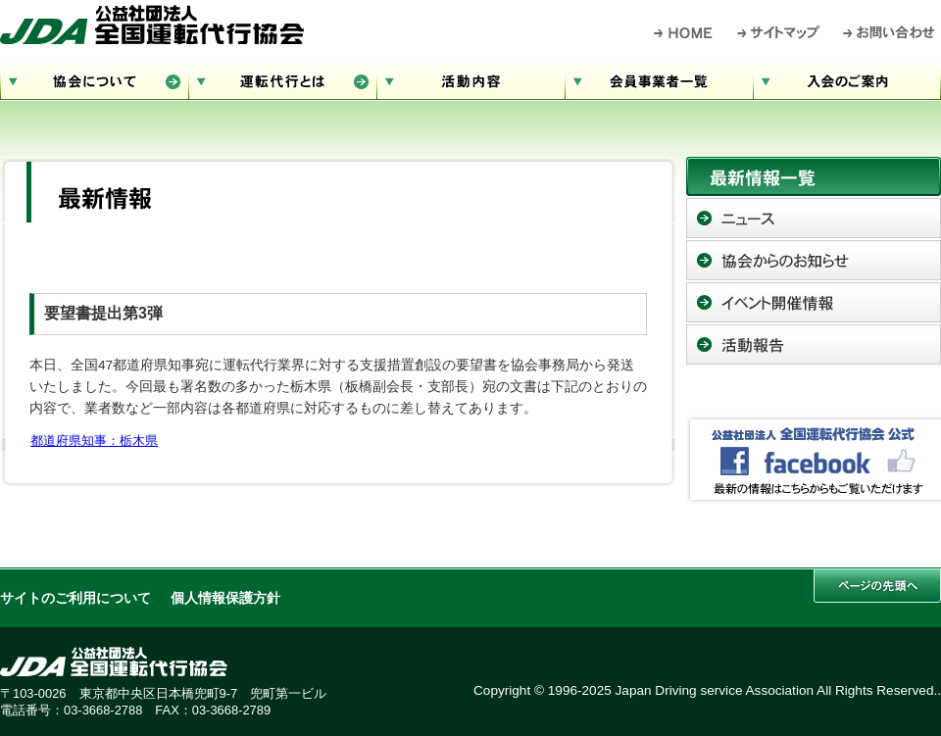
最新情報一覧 (813, 176)
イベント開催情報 (813, 302)
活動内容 (470, 79)
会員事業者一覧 (659, 79)
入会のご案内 (847, 79)
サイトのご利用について (75, 598)
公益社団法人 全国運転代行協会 (152, 24)
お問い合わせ (889, 32)
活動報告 (813, 344)
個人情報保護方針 (225, 598)
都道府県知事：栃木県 (94, 440)
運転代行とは (282, 79)
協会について (94, 79)
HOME (683, 32)
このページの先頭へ (877, 585)
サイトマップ (779, 32)
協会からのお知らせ (813, 260)
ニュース (813, 218)
